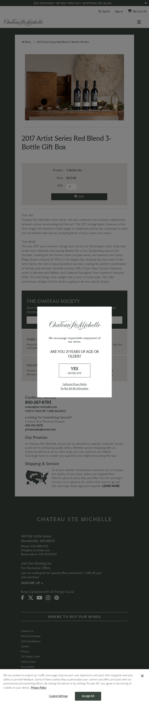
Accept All (88, 696)
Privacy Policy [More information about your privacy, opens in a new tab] (38, 687)
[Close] (142, 675)
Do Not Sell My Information (74, 388)
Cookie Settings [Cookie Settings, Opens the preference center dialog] (58, 696)
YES (74, 370)
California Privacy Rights (75, 384)
